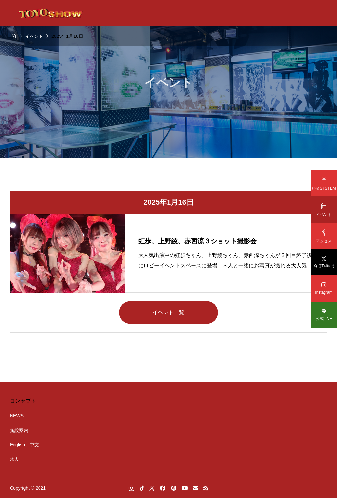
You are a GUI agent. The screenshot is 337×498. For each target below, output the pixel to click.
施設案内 (19, 430)
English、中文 (24, 444)
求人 (14, 459)
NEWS (17, 415)
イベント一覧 (168, 312)
